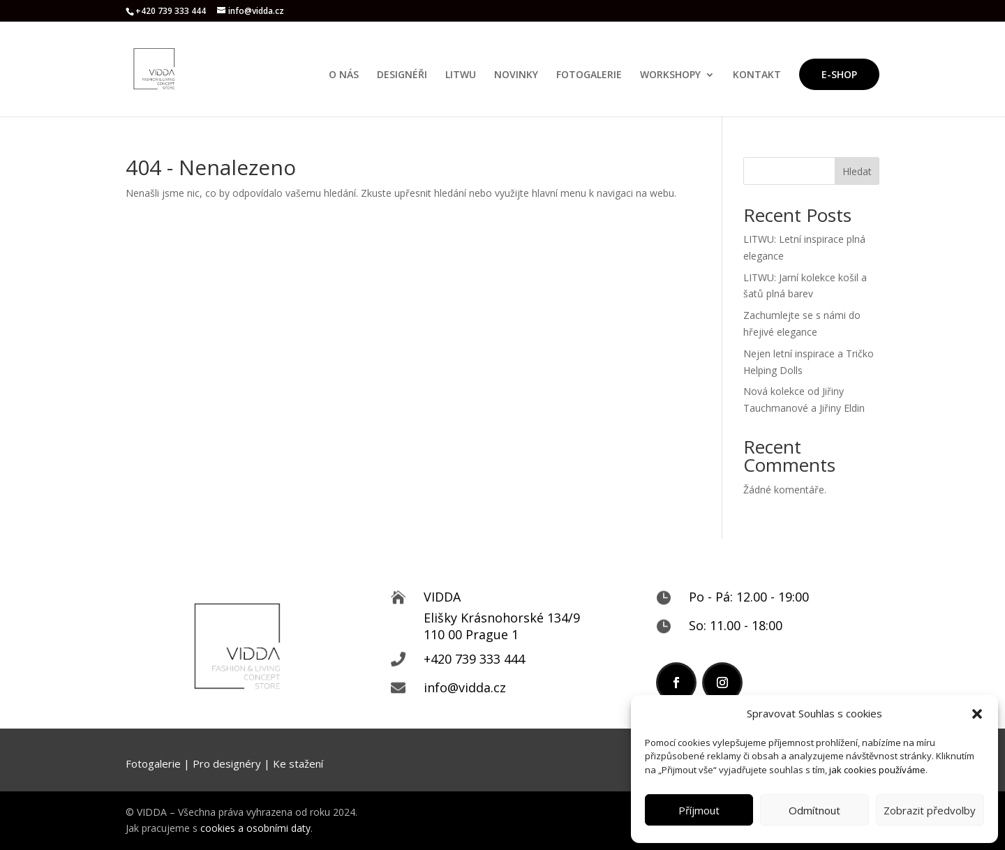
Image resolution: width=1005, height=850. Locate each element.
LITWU (460, 75)
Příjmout (699, 810)
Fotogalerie (153, 763)
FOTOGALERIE (589, 75)
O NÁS (344, 75)
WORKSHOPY (670, 75)
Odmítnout (814, 810)
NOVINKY (516, 75)
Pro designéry (227, 763)
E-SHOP (839, 74)
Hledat (857, 171)
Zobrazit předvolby (930, 810)
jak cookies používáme (877, 769)
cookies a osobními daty (255, 828)
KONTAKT (757, 75)
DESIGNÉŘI (402, 75)
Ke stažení (298, 763)
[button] (977, 714)
